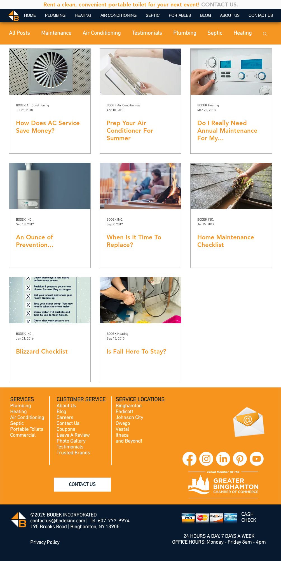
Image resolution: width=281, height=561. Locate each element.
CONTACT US (218, 4)
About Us (66, 406)
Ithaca (122, 435)
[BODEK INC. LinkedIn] (223, 459)
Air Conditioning (102, 33)
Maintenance (56, 33)
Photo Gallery (71, 441)
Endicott (124, 412)
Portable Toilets (26, 430)
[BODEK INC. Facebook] (189, 459)
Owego (123, 424)
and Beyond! (129, 441)
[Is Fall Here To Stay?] (140, 300)
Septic (214, 33)
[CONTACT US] (82, 485)
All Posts (19, 33)
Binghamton (129, 406)
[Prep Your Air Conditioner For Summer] (140, 72)
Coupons (66, 430)
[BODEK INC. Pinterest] (240, 459)
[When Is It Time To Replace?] (140, 186)
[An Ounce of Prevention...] (49, 186)
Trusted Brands (73, 453)
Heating (242, 33)
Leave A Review (73, 435)
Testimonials (147, 33)
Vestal (122, 430)
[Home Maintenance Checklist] (231, 186)
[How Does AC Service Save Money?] (49, 72)
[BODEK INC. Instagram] (206, 459)
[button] (265, 34)
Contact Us (68, 424)
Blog (61, 412)
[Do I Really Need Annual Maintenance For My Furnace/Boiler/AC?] (231, 72)
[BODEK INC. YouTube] (257, 459)
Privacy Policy (44, 543)
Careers (65, 418)
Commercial (23, 435)
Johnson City (129, 418)
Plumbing (184, 33)
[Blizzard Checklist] (49, 300)
